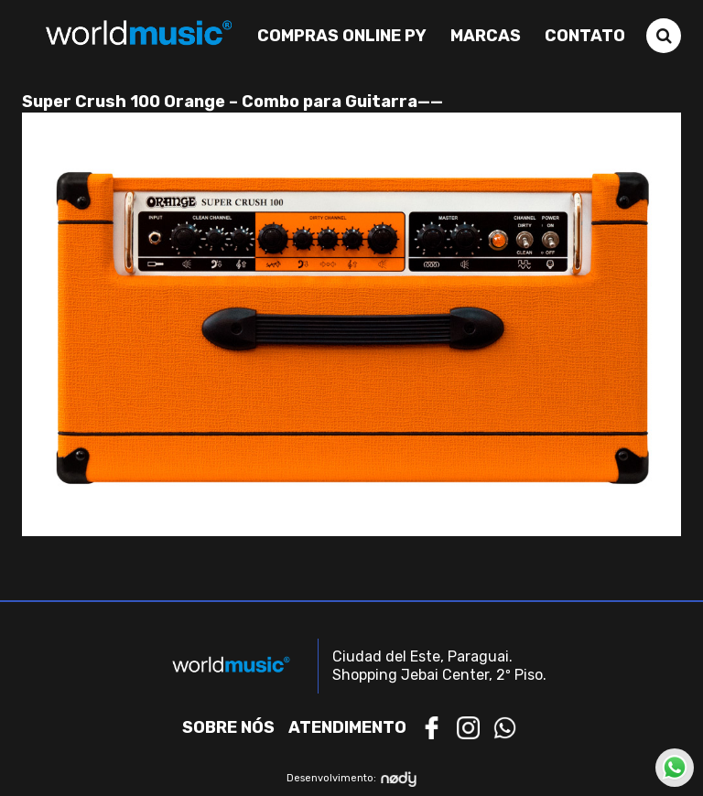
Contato (585, 35)
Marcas (485, 35)
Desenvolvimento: (352, 779)
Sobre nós (228, 727)
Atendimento (347, 727)
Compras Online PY (342, 35)
